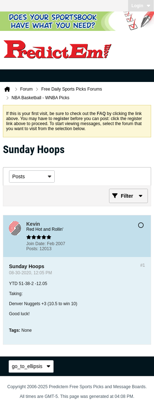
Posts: (32, 248)
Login (140, 5)
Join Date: (36, 243)
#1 (142, 265)
